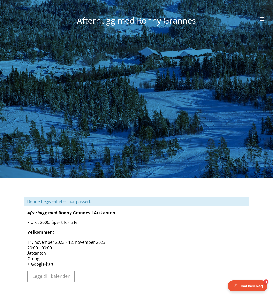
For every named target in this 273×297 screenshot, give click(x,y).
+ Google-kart (40, 264)
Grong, (34, 258)
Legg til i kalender (51, 276)
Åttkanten (36, 253)
